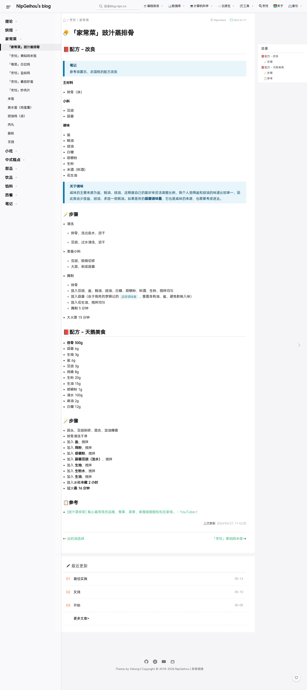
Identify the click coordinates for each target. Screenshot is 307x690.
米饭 (11, 99)
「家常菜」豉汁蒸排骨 (24, 47)
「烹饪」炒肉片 (19, 90)
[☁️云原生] (226, 6)
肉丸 (11, 124)
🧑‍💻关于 (278, 6)
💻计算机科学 (199, 6)
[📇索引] (295, 6)
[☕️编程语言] (153, 6)
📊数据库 (174, 6)
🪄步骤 (267, 66)
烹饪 (82, 24)
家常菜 (94, 24)
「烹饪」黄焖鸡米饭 (22, 56)
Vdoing (159, 678)
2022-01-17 (238, 24)
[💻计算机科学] (201, 6)
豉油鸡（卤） (17, 116)
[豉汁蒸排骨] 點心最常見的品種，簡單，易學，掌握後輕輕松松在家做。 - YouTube (142, 522)
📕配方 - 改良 (268, 60)
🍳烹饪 (263, 6)
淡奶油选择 (85, 548)
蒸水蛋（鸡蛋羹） (20, 107)
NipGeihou (219, 24)
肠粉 (11, 133)
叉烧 (11, 142)
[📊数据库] (176, 6)
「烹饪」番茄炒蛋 (20, 82)
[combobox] (118, 6)
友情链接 (222, 678)
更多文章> (91, 628)
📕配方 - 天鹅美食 (271, 71)
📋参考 (267, 82)
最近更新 (89, 575)
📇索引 (293, 6)
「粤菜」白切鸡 (19, 64)
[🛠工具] (246, 6)
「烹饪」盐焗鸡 (19, 73)
